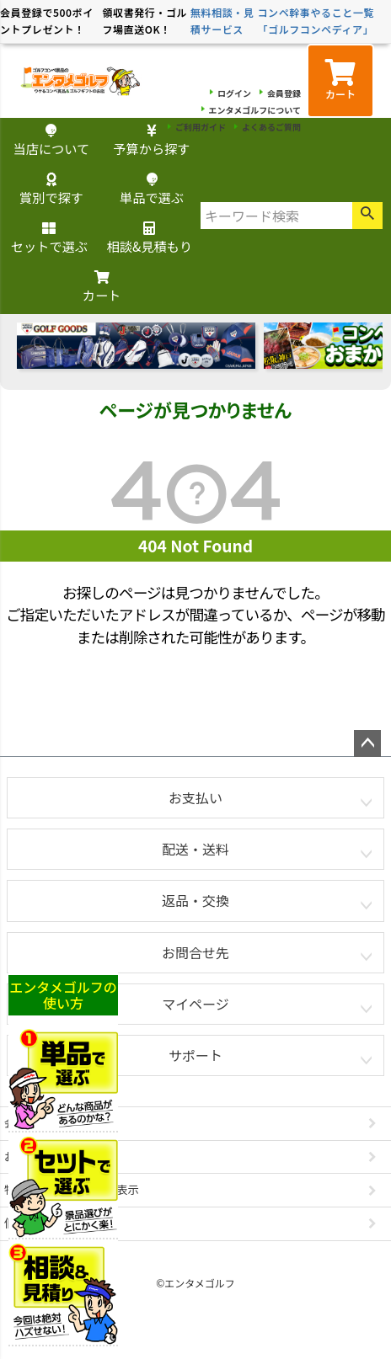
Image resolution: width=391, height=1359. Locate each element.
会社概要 (26, 1123)
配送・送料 (195, 849)
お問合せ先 (195, 952)
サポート (195, 1055)
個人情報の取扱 (43, 1223)
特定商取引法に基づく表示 (71, 1189)
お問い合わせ (38, 1156)
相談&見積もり (149, 238)
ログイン (234, 93)
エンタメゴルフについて (255, 110)
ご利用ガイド (200, 126)
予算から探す (151, 141)
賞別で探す (51, 189)
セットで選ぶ (49, 238)
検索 (367, 215)
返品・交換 (195, 900)
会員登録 (284, 93)
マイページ (195, 1004)
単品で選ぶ (152, 189)
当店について (51, 141)
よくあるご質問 (271, 126)
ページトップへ (367, 743)
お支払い (195, 797)
